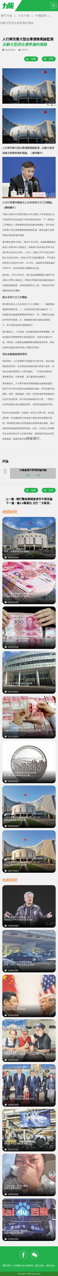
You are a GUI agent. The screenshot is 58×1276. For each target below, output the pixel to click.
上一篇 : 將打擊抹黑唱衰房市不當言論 (29, 499)
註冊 (27, 475)
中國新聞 (41, 15)
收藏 (33, 59)
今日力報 (23, 15)
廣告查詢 (50, 1265)
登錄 (38, 475)
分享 (51, 59)
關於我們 (7, 1265)
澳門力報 (6, 15)
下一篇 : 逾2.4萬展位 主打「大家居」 (29, 503)
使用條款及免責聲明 (23, 1265)
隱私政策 (39, 1265)
